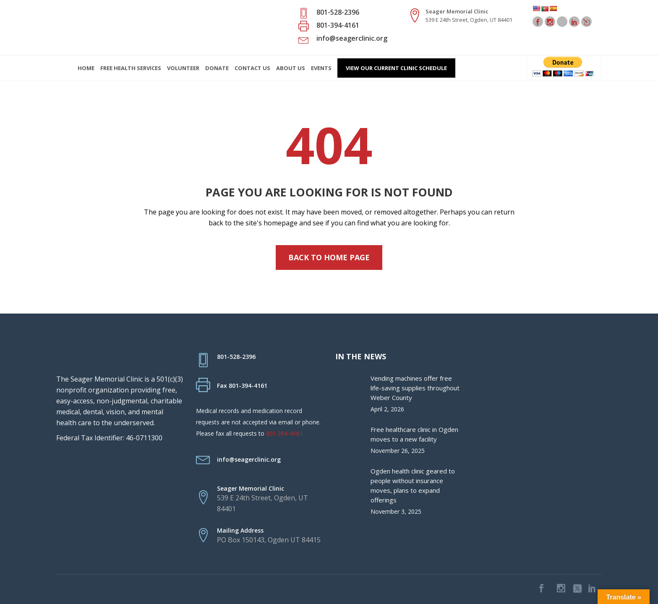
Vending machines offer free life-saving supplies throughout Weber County (415, 388)
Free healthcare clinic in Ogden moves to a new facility (414, 434)
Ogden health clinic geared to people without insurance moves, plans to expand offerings (413, 485)
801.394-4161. (285, 433)
